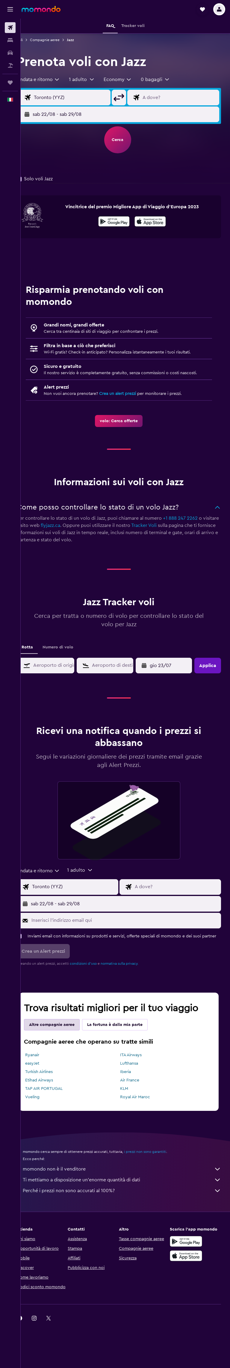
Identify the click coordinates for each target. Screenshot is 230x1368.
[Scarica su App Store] (189, 1267)
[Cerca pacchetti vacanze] (10, 65)
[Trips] (10, 83)
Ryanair (45, 1067)
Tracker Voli (174, 531)
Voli (33, 40)
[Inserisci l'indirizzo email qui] (131, 926)
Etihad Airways (52, 1092)
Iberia (132, 1084)
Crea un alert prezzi (130, 400)
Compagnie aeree (57, 40)
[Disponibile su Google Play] (120, 222)
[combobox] (51, 79)
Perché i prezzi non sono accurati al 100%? (128, 1202)
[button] (10, 9)
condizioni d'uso (96, 975)
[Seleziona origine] (80, 97)
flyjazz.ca (80, 531)
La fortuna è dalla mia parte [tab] (127, 1037)
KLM (131, 1101)
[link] (125, 427)
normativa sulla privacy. (132, 975)
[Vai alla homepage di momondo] (41, 9)
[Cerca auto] (10, 53)
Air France (136, 1092)
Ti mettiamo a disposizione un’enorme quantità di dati (128, 1191)
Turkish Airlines (52, 1084)
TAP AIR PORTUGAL (56, 1101)
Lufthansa (136, 1075)
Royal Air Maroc (142, 1109)
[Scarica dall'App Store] (156, 222)
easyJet (45, 1075)
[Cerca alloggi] (10, 40)
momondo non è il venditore (128, 1181)
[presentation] (156, 221)
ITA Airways (137, 1067)
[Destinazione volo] (182, 97)
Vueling (45, 1109)
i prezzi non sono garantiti (158, 1163)
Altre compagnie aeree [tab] (64, 1037)
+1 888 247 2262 (193, 524)
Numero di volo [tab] (70, 653)
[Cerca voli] (10, 28)
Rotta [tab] (40, 653)
